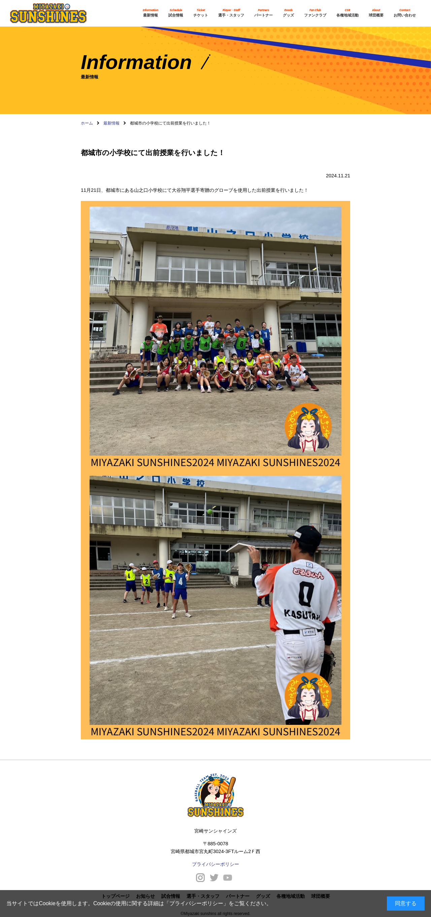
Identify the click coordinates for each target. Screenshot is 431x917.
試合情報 (175, 12)
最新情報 (150, 12)
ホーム (87, 123)
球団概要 (376, 12)
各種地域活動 (347, 12)
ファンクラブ (315, 12)
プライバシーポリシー (196, 903)
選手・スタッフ (231, 12)
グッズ (288, 12)
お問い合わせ (405, 12)
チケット (200, 12)
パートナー (263, 12)
